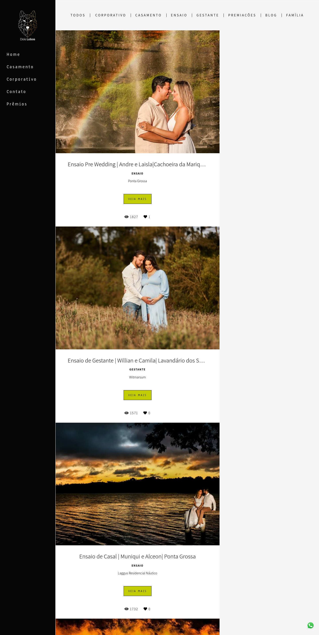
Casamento (20, 67)
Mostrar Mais (187, 605)
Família (295, 15)
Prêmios (17, 104)
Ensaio (179, 15)
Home (13, 54)
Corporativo (22, 79)
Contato (16, 92)
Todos (78, 15)
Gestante (207, 15)
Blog (271, 15)
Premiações (242, 15)
